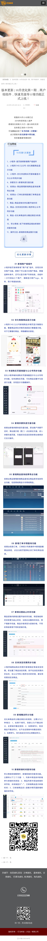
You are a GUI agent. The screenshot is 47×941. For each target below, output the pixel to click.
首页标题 (6, 79)
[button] (43, 3)
